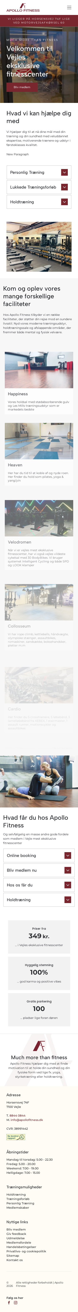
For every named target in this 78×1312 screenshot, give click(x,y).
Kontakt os (14, 1260)
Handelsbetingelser (21, 1247)
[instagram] (15, 1303)
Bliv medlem (16, 1229)
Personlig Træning (20, 1203)
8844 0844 (17, 1115)
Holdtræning (16, 1194)
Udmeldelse (15, 1238)
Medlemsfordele (18, 1242)
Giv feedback (16, 1234)
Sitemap (12, 1256)
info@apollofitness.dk (27, 1120)
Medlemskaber (17, 1208)
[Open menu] (69, 7)
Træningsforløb (18, 1199)
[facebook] (8, 1303)
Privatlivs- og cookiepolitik (26, 1251)
